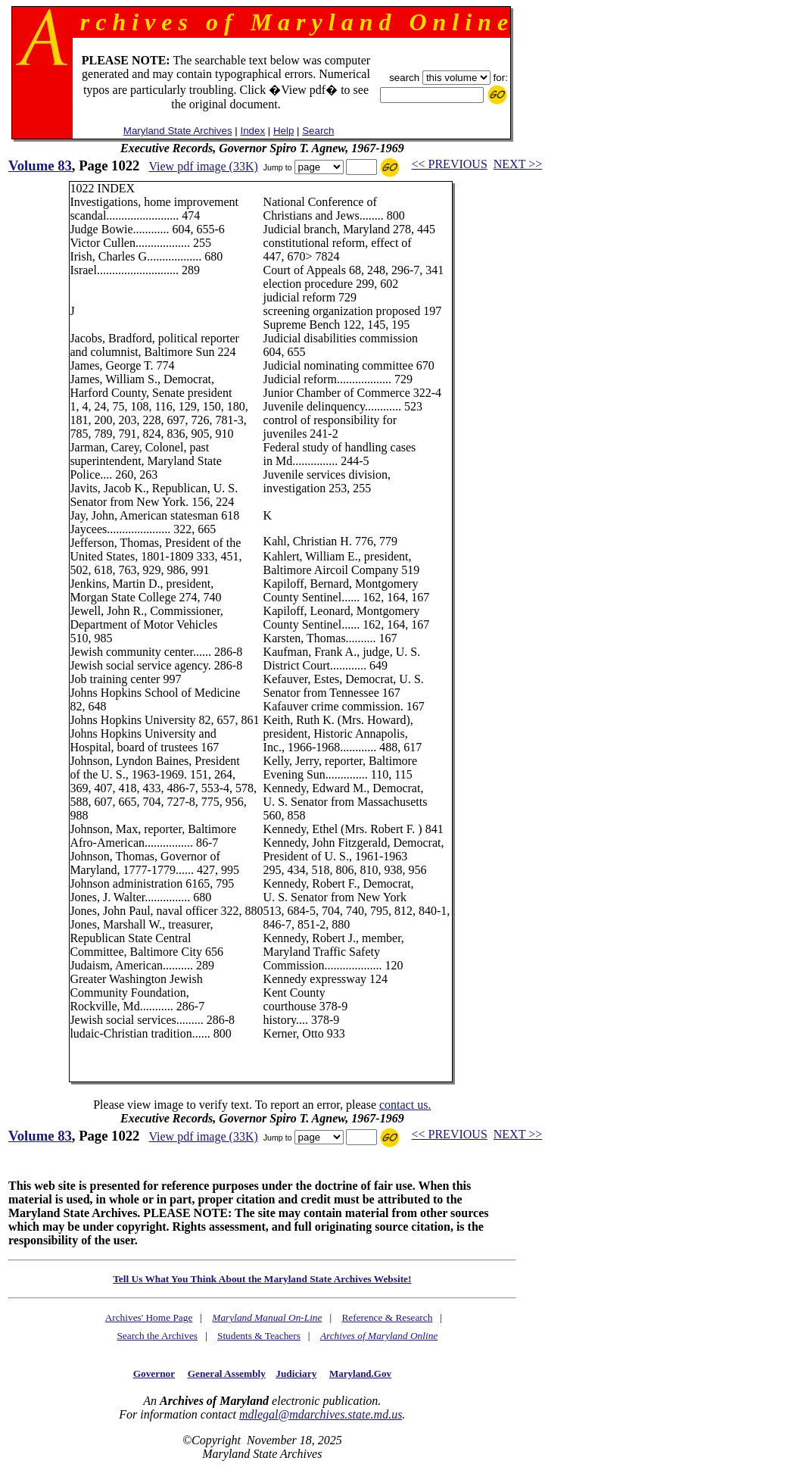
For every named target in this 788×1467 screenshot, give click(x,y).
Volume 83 (40, 165)
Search (318, 130)
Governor (154, 1373)
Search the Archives (157, 1335)
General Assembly (227, 1373)
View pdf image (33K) (202, 166)
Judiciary (296, 1373)
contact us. (405, 1104)
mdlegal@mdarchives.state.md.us (320, 1414)
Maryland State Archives (177, 130)
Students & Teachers (259, 1335)
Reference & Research (386, 1317)
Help (283, 130)
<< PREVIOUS (449, 164)
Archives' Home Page (149, 1317)
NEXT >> (518, 164)
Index (252, 130)
